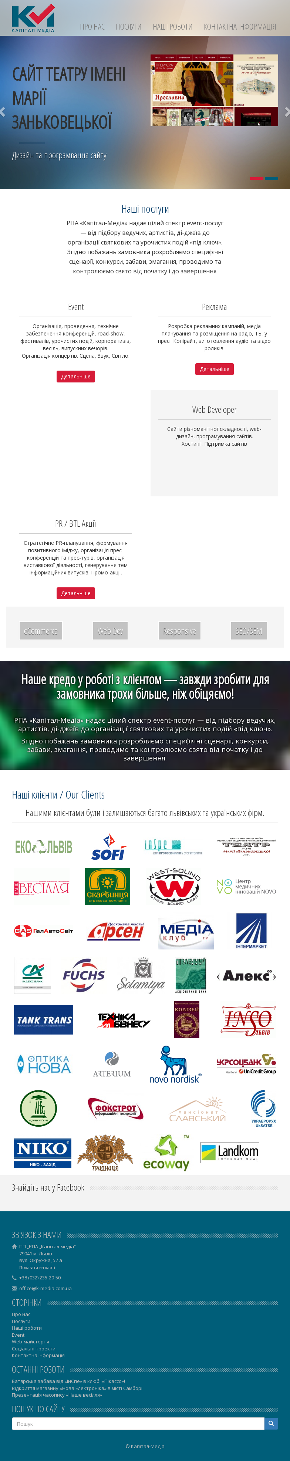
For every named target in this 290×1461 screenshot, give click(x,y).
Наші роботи (173, 26)
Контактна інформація (240, 26)
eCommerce (41, 630)
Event (18, 1335)
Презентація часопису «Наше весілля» (57, 1394)
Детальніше (76, 376)
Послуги (129, 26)
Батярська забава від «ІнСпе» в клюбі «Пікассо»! (68, 1381)
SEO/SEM (249, 630)
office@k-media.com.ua (45, 1288)
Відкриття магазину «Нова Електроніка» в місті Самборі (77, 1388)
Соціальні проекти (33, 1348)
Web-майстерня (30, 1341)
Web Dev (110, 630)
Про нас (92, 26)
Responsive (179, 630)
